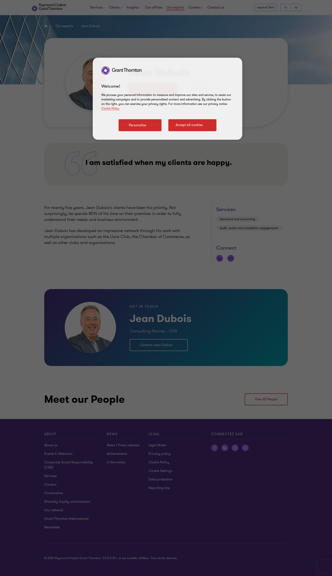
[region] (167, 99)
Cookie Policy (110, 108)
